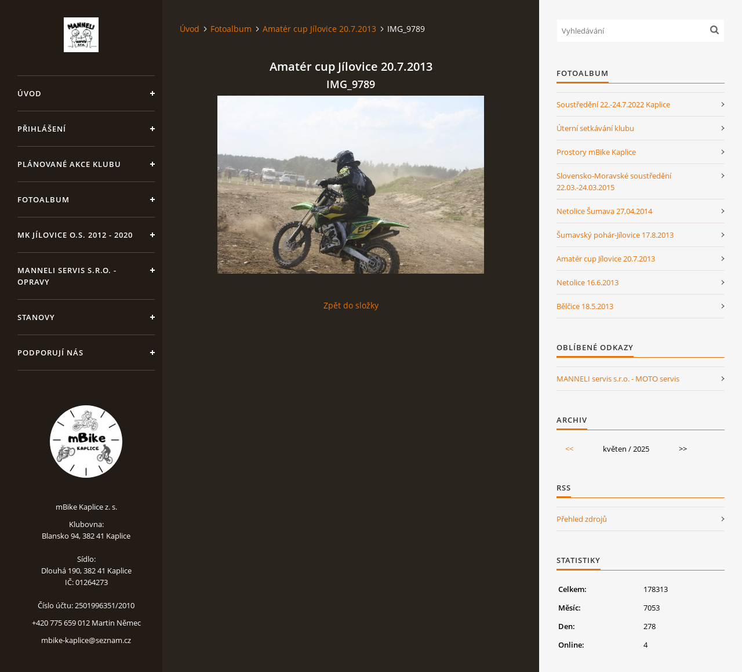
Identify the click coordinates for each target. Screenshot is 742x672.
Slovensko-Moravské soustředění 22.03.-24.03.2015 (613, 181)
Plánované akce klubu (69, 164)
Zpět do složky (351, 305)
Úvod (29, 93)
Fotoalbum (43, 199)
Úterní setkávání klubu (595, 128)
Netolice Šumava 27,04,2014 (604, 211)
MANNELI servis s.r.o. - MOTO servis (617, 378)
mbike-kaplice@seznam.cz (86, 640)
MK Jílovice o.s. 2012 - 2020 (75, 235)
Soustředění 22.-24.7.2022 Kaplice (613, 104)
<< (569, 449)
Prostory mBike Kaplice (596, 152)
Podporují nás (50, 352)
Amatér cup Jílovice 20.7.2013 (319, 28)
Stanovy (36, 317)
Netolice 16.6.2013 (587, 282)
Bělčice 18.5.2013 (584, 306)
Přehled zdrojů (581, 519)
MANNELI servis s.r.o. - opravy (67, 276)
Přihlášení (41, 128)
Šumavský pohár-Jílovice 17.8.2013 (615, 235)
